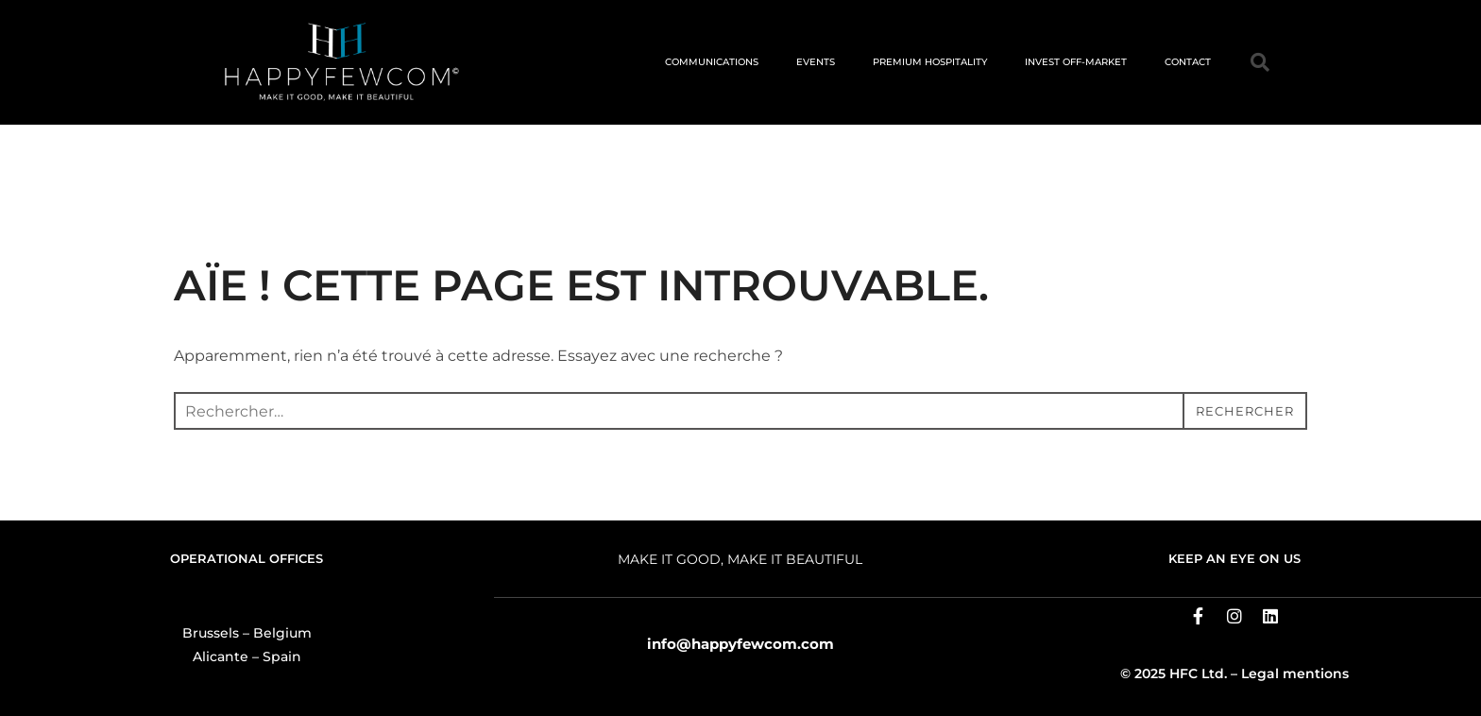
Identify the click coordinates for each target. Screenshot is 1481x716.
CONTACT (1188, 62)
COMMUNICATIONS (711, 62)
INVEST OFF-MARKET (1076, 62)
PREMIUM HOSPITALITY (930, 62)
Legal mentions (1295, 673)
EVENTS (815, 62)
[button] (1260, 62)
